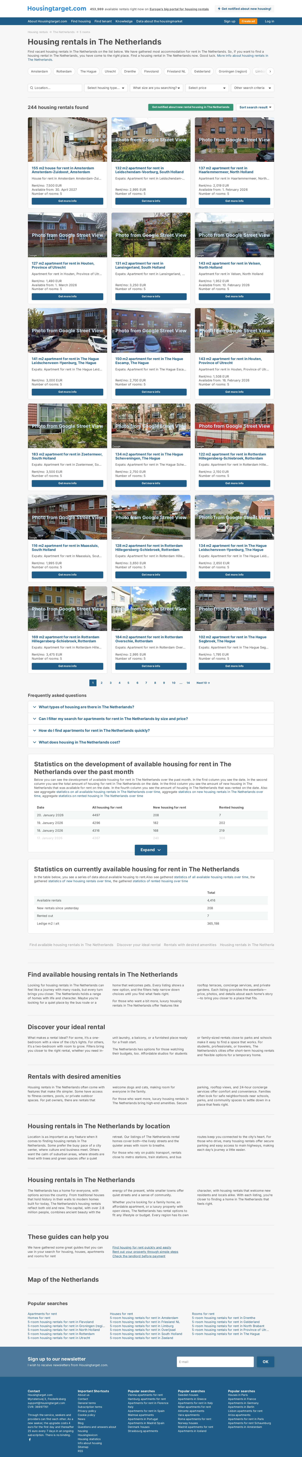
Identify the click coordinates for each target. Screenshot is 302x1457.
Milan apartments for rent (194, 1406)
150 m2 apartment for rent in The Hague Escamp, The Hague (149, 361)
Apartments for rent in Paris (246, 1419)
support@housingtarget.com (46, 1403)
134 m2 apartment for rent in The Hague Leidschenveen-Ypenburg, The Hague (233, 548)
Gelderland (202, 71)
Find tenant (103, 21)
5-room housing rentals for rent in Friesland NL (145, 1322)
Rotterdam (64, 71)
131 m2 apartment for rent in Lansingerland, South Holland (140, 265)
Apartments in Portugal (143, 1419)
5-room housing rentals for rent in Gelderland (226, 1322)
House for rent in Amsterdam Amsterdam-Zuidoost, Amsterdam (79, 178)
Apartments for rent (42, 1314)
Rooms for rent (203, 1314)
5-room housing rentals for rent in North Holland (64, 1330)
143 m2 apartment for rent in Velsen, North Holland (230, 265)
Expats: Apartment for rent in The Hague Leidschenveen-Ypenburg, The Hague (90, 369)
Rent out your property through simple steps (145, 1252)
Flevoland (151, 71)
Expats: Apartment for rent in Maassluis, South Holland (72, 556)
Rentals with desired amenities (190, 945)
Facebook (30, 1439)
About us (84, 1394)
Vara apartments (189, 1415)
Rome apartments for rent (194, 1419)
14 (188, 682)
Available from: (43, 189)
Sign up (229, 21)
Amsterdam (39, 71)
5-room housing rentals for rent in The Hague (226, 1334)
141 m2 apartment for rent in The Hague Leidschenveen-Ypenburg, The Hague (65, 361)
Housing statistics (89, 1439)
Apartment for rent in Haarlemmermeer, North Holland (239, 178)
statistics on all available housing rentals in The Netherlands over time (108, 792)
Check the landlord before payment (138, 1256)
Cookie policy (86, 1415)
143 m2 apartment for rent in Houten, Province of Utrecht (230, 361)
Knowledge (124, 21)
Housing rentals (38, 31)
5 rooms (85, 32)
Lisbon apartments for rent (245, 1410)
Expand (148, 849)
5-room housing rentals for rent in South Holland (146, 1334)
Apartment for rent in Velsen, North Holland (231, 274)
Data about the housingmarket (159, 21)
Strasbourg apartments (143, 1431)
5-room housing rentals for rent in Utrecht (59, 1338)
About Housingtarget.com (47, 21)
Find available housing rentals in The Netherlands (71, 945)
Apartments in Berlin (241, 1406)
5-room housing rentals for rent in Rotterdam (61, 1334)
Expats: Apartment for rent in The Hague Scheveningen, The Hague (165, 464)
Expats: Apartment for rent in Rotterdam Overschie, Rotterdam (161, 647)
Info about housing (90, 1443)
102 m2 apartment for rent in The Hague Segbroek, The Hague (233, 639)
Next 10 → (203, 682)
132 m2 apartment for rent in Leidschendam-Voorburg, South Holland (149, 170)
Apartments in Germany (243, 1403)
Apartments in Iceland (192, 1431)
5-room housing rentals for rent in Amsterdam (144, 1318)
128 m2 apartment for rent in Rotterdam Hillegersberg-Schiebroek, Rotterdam (149, 548)
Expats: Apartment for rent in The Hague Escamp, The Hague (160, 369)
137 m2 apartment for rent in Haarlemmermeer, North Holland (226, 170)
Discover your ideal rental (138, 945)
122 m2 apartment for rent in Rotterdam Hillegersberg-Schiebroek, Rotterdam (232, 456)
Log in (269, 21)
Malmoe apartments (141, 1415)
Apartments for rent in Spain (146, 1410)
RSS (80, 1451)
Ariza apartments (239, 1415)
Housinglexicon (87, 1435)
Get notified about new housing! (246, 9)
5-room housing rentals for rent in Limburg (142, 1326)
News (81, 1419)
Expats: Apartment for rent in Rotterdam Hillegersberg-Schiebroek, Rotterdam (173, 556)
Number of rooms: (45, 194)
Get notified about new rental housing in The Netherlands (190, 107)
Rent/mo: (39, 185)
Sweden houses (188, 1394)
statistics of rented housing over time (160, 881)
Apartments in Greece (192, 1399)
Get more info (67, 200)
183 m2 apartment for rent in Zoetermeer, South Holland (67, 456)
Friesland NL (176, 71)
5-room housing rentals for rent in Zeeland (141, 1338)
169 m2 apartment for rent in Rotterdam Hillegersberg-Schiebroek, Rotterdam (65, 639)
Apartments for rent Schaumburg (249, 1423)
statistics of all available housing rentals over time (211, 877)
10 (173, 682)
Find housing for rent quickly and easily (141, 1247)
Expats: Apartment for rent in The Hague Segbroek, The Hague (246, 647)
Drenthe (130, 71)
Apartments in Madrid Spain (146, 1423)
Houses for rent (121, 1314)
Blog (81, 1423)
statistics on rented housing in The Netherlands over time (101, 796)
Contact (83, 1399)
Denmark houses (138, 1426)
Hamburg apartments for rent (147, 1399)
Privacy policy (87, 1410)
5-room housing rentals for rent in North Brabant (228, 1326)
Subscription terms (90, 1406)
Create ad (248, 21)
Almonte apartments (191, 1410)
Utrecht (110, 71)
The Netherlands (64, 31)
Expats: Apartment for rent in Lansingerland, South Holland (159, 274)
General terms (87, 1403)
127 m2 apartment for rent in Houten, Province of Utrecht (63, 265)
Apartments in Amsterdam (245, 1426)
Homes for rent (39, 1318)
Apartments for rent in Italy (195, 1403)
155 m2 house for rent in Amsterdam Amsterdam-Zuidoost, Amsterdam (63, 170)
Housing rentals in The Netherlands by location (260, 945)
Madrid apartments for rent (195, 1426)
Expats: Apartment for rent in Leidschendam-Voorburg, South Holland (167, 178)
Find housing (81, 21)
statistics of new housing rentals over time (79, 881)
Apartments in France (242, 1399)
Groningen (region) (233, 71)
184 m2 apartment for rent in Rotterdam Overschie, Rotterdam (149, 639)
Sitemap (83, 1447)
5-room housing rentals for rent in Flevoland (61, 1322)
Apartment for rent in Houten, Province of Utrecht (69, 274)
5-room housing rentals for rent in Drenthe (223, 1318)
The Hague (88, 71)
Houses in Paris (238, 1394)
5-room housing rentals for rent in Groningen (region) (67, 1326)
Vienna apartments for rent (145, 1394)
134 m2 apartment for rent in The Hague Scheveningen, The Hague (149, 456)
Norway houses (188, 1423)
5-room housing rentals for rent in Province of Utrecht (232, 1330)
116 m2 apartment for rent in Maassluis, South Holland (65, 548)
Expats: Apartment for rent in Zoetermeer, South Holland (74, 464)
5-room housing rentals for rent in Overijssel (143, 1330)
